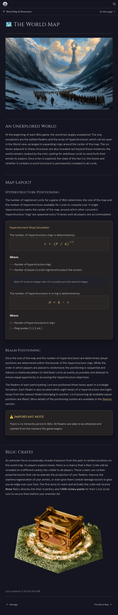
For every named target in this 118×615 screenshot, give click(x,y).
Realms (107, 399)
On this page (107, 11)
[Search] (114, 4)
